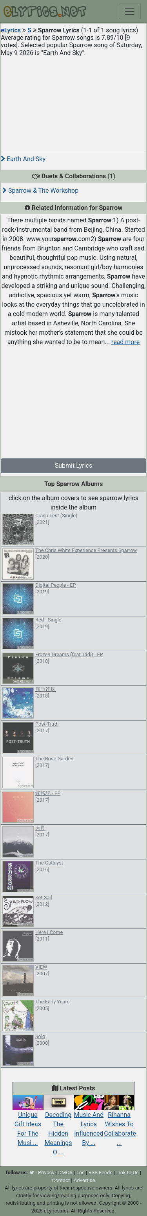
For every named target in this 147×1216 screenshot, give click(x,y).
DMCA (65, 1172)
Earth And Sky (23, 159)
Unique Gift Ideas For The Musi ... (28, 1122)
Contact (61, 1180)
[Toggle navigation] (130, 11)
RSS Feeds (100, 1172)
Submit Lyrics (74, 465)
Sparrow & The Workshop (40, 190)
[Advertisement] (73, 101)
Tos (80, 1172)
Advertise (84, 1180)
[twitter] (31, 1172)
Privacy (46, 1172)
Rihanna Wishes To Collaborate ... (120, 1122)
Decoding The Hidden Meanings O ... (58, 1127)
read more (125, 342)
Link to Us (127, 1172)
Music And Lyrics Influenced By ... (89, 1122)
